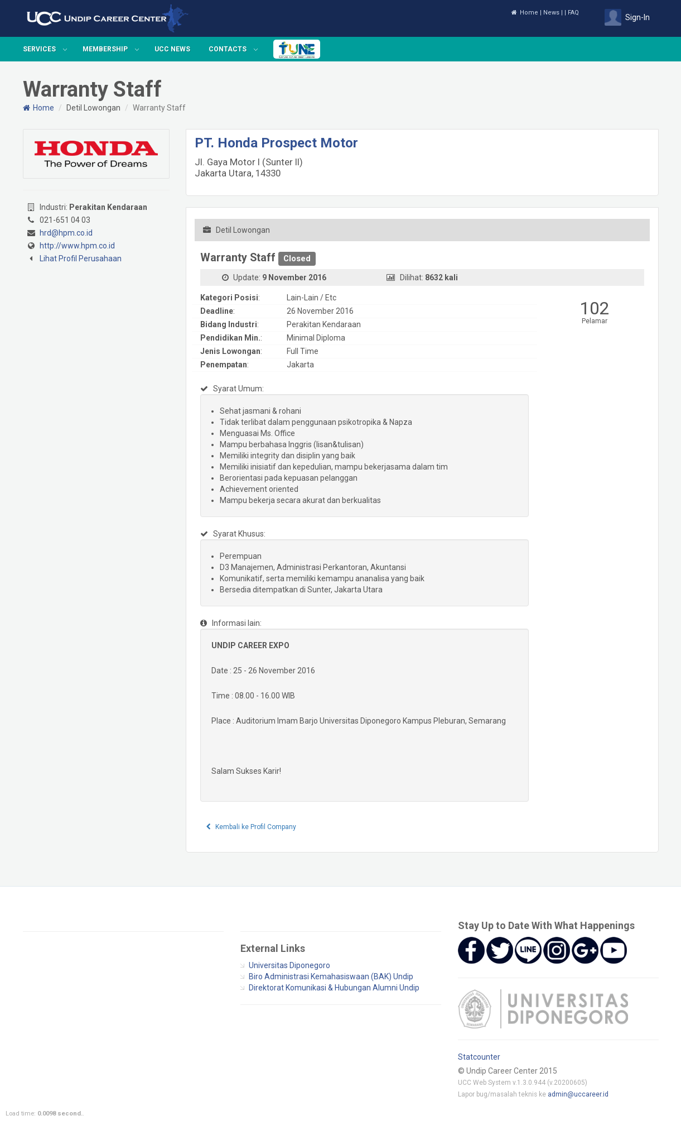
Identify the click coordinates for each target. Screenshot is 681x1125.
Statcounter (479, 1056)
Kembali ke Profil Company (251, 827)
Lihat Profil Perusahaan (81, 258)
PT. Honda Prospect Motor (276, 143)
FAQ (573, 12)
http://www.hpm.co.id (77, 245)
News (551, 12)
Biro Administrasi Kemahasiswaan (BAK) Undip (331, 976)
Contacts (228, 49)
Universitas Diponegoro (289, 965)
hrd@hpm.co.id (66, 232)
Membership (105, 49)
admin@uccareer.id (578, 1094)
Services (39, 49)
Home (524, 12)
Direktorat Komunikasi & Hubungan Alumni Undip (334, 987)
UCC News (172, 49)
